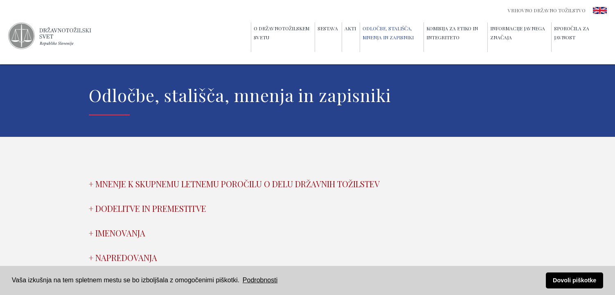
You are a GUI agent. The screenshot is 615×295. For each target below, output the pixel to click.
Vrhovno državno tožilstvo (547, 10)
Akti (350, 28)
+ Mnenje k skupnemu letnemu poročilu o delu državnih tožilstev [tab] (234, 183)
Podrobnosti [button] (260, 280)
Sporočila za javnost (571, 33)
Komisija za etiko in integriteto (452, 33)
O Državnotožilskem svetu (281, 33)
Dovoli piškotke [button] (574, 280)
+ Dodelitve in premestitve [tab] (147, 208)
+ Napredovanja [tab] (123, 257)
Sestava (328, 28)
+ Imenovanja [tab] (117, 232)
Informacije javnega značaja (517, 33)
